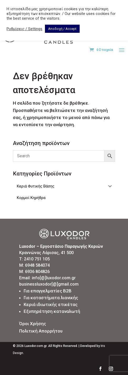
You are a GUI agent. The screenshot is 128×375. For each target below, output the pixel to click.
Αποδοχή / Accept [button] (62, 29)
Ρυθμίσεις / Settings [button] (24, 28)
